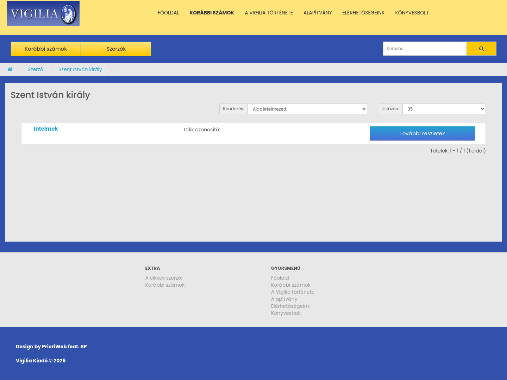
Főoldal (280, 277)
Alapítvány (284, 299)
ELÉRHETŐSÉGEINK (364, 12)
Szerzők (116, 48)
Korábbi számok (46, 48)
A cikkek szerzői (164, 277)
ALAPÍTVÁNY (317, 12)
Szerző (35, 69)
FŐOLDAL (168, 12)
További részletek (422, 133)
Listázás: (390, 109)
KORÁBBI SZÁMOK (212, 12)
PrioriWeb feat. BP (64, 346)
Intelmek (46, 128)
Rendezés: (233, 109)
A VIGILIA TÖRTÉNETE (269, 12)
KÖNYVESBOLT (411, 12)
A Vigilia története (293, 291)
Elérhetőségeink (290, 306)
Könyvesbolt (286, 313)
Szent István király (80, 69)
